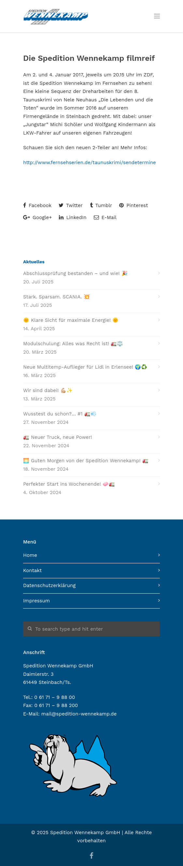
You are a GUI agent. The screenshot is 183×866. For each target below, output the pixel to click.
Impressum (36, 601)
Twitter (71, 205)
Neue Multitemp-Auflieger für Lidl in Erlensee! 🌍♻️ (85, 367)
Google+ (37, 217)
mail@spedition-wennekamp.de (79, 714)
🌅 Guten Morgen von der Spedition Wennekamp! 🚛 (85, 461)
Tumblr (101, 205)
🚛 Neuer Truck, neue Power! (57, 437)
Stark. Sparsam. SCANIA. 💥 (56, 297)
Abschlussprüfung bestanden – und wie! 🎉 (75, 273)
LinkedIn (72, 217)
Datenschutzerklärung (49, 585)
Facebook (37, 205)
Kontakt (32, 570)
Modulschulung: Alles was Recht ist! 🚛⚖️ (73, 344)
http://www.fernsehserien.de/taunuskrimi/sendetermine (89, 162)
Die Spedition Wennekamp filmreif (89, 58)
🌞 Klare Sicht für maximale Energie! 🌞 (71, 320)
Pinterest (133, 205)
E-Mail (105, 217)
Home (30, 555)
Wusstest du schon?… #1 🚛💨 (60, 414)
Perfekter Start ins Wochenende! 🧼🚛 (69, 484)
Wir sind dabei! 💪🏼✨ (48, 390)
